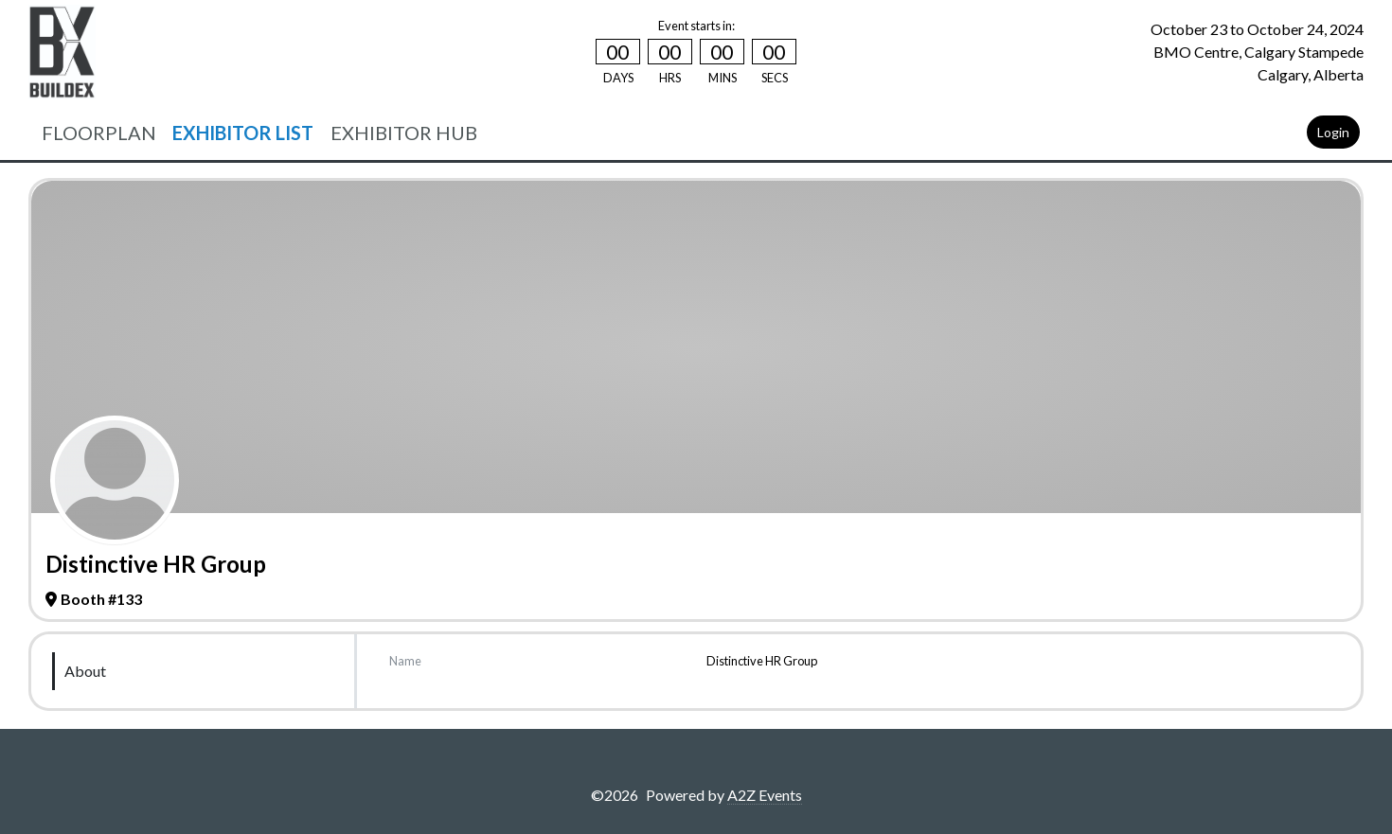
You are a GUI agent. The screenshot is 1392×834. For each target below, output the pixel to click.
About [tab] (85, 671)
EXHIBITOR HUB (403, 132)
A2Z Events (764, 795)
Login (1333, 132)
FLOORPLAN (99, 132)
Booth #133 (93, 599)
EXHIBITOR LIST (242, 132)
